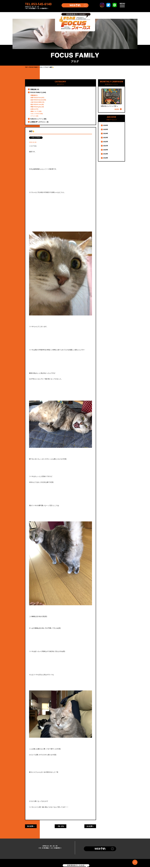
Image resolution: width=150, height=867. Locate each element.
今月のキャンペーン (36, 119)
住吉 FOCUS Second (37, 100)
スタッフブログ (35, 113)
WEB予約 (75, 5)
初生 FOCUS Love (36, 104)
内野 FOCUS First (36, 97)
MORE (117, 109)
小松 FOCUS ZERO (36, 102)
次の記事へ (90, 826)
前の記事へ (30, 826)
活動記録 (33, 89)
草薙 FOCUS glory (36, 107)
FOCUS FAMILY (35, 92)
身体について (34, 111)
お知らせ (33, 109)
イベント (33, 116)
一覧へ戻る (60, 826)
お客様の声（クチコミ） (38, 122)
